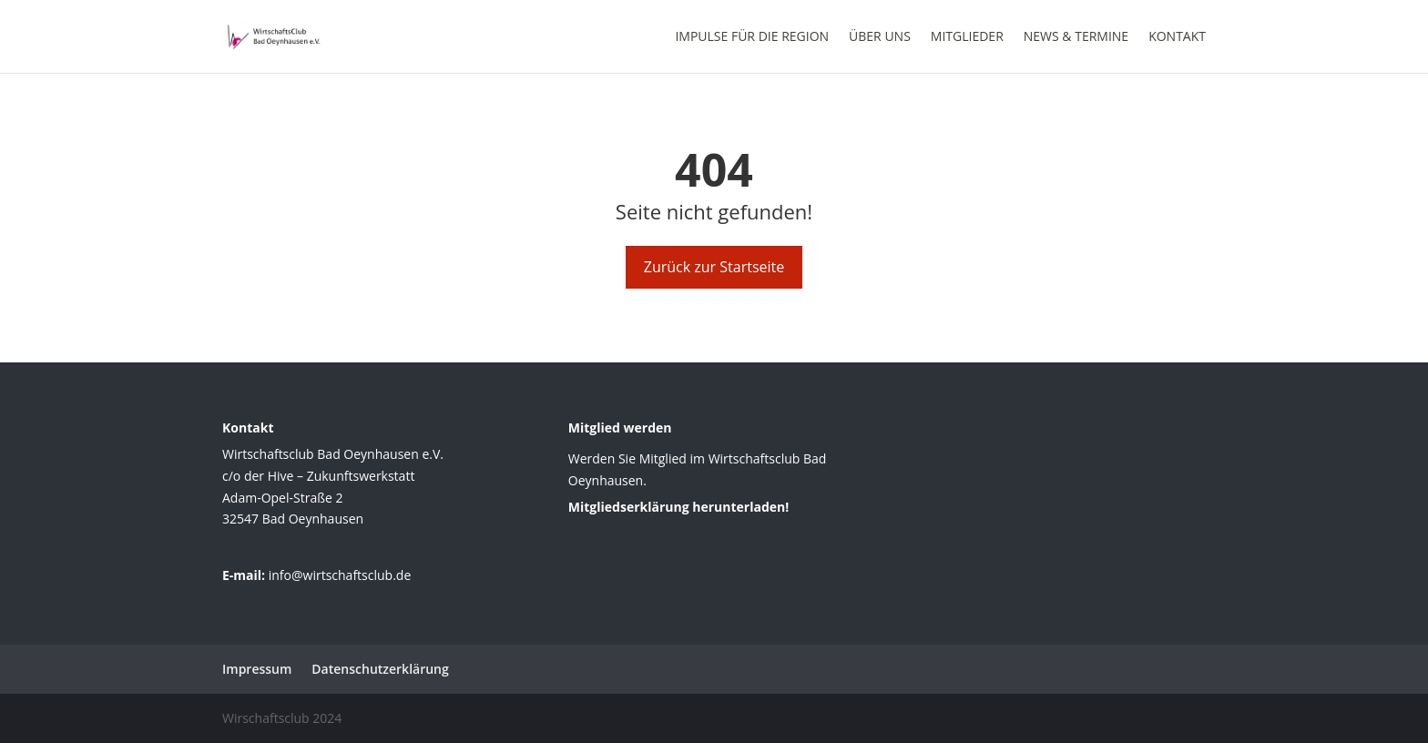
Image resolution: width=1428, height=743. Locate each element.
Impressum (256, 668)
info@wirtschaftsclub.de (340, 575)
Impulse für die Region (752, 37)
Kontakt (1177, 37)
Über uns (880, 37)
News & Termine (1076, 37)
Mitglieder (967, 37)
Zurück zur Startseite (714, 267)
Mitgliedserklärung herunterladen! (678, 506)
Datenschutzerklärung (379, 668)
